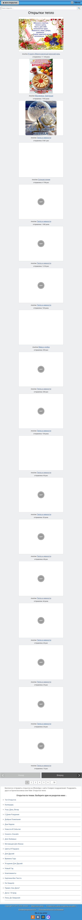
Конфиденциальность (27, 909)
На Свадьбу (9, 883)
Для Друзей (9, 854)
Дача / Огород (10, 893)
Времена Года (10, 859)
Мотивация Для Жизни (14, 844)
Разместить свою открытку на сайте (61, 906)
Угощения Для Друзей (13, 863)
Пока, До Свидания (12, 898)
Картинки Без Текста (13, 878)
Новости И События (13, 829)
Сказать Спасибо (12, 834)
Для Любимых (10, 839)
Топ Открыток (10, 800)
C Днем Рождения (12, 815)
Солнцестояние (44, 180)
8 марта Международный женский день (44, 54)
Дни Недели (9, 824)
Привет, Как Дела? (12, 888)
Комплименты (10, 873)
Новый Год (9, 868)
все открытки (10, 2)
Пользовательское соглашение (51, 909)
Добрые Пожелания (13, 819)
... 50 (53, 782)
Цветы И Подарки (12, 849)
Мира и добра (44, 347)
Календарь (9, 805)
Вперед (60, 775)
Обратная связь (37, 906)
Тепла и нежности (44, 138)
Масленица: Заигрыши (44, 96)
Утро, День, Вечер (12, 810)
